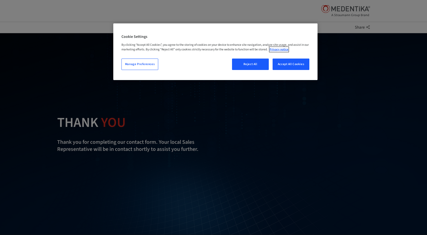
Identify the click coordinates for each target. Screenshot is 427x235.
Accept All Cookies (291, 64)
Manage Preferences (140, 64)
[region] (215, 51)
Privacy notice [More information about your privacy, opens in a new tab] (279, 49)
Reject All (250, 64)
